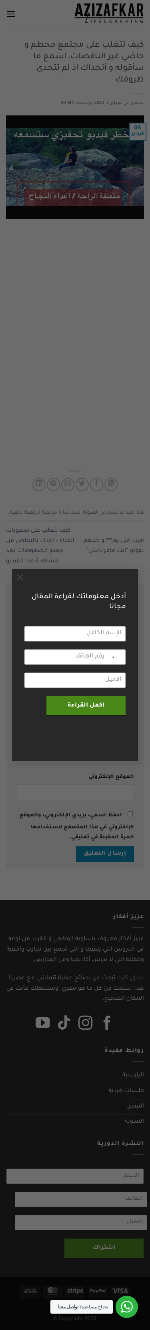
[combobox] (117, 657)
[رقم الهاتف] (75, 657)
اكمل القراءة (86, 706)
